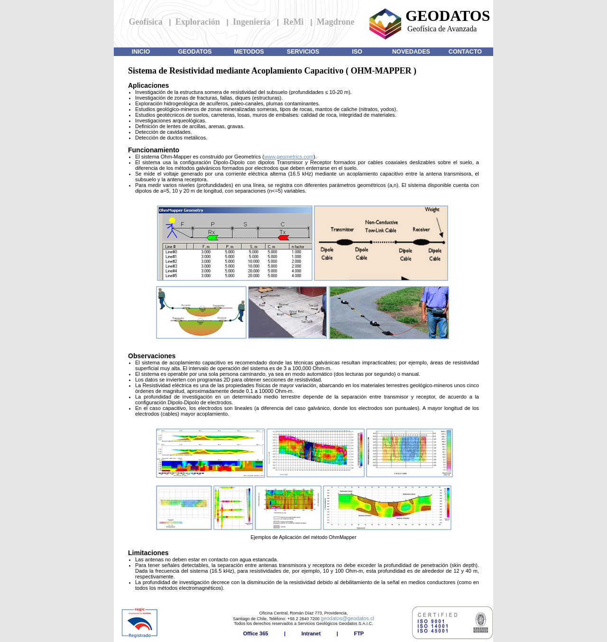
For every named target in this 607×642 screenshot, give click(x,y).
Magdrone (336, 22)
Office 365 (255, 633)
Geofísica (146, 22)
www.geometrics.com (288, 156)
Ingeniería (251, 22)
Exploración (197, 22)
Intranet (311, 633)
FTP (359, 633)
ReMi (293, 22)
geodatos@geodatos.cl (347, 618)
